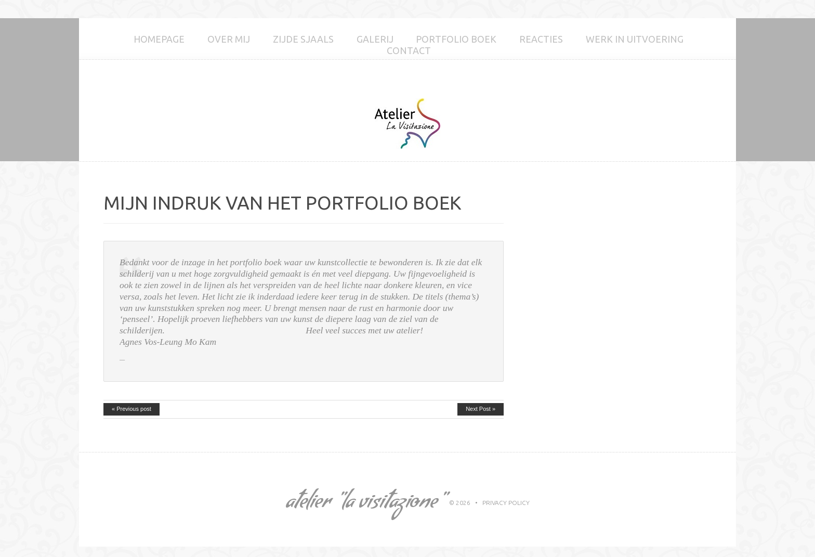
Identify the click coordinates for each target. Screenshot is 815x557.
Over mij (228, 39)
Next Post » (480, 409)
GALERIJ (375, 39)
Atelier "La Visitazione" (364, 504)
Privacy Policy (506, 502)
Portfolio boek (456, 39)
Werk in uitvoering (634, 39)
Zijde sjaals (303, 39)
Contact (409, 50)
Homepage (159, 39)
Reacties (541, 39)
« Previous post (131, 409)
